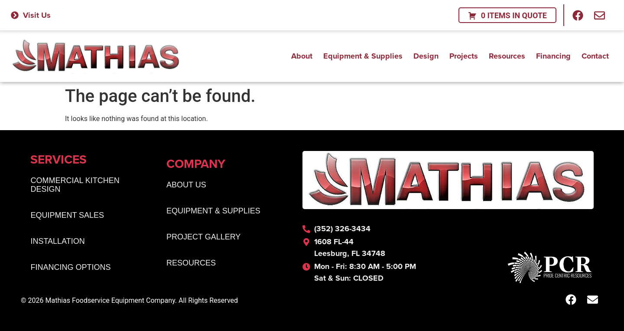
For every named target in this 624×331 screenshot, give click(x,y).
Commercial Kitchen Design (74, 184)
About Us (186, 184)
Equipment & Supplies (363, 54)
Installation (57, 241)
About (301, 54)
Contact (595, 54)
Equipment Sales (67, 215)
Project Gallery (203, 237)
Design (426, 54)
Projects (463, 54)
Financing (553, 54)
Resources (507, 54)
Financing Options (70, 267)
